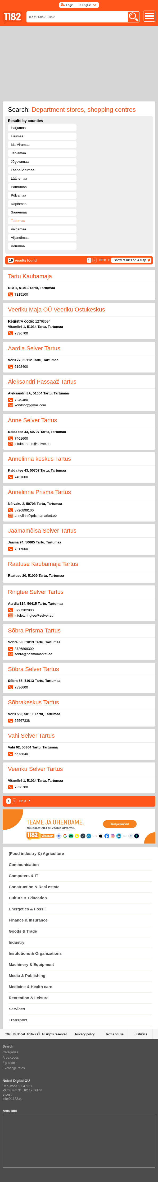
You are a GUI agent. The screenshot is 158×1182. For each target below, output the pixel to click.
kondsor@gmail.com (30, 405)
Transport (18, 1020)
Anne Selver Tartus (32, 420)
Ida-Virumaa (20, 145)
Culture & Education (28, 898)
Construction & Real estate (34, 887)
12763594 (43, 321)
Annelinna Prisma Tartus (39, 492)
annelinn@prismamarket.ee (36, 516)
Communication (24, 864)
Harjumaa (18, 128)
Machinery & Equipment (31, 964)
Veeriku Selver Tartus (35, 769)
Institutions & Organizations (35, 953)
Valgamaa (18, 229)
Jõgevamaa (20, 162)
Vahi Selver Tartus (31, 735)
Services (17, 1009)
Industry (16, 942)
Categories (10, 1052)
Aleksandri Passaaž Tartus (42, 381)
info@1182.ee (12, 1099)
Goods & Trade (23, 931)
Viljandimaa (20, 238)
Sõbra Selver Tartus (33, 669)
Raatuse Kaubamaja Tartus (43, 564)
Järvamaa (18, 153)
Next (102, 260)
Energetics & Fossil (27, 909)
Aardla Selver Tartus (34, 348)
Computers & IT (23, 875)
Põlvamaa (18, 195)
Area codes (11, 1057)
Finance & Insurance (28, 920)
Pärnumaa (19, 187)
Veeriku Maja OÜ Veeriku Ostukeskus (56, 309)
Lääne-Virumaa (22, 170)
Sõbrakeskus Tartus (33, 702)
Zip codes (9, 1063)
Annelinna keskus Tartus (39, 458)
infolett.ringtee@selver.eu (34, 615)
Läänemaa (19, 178)
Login (69, 5)
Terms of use (114, 1034)
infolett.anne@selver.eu (33, 444)
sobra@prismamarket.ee (33, 654)
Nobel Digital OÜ (28, 1034)
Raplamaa (18, 204)
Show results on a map (130, 260)
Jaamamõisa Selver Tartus (42, 530)
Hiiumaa (17, 136)
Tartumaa (18, 221)
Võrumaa (18, 246)
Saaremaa (19, 212)
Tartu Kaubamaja (30, 276)
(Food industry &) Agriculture (36, 853)
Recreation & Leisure (28, 997)
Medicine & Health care (30, 986)
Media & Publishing (27, 975)
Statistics (140, 1034)
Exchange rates (14, 1068)
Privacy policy (84, 1034)
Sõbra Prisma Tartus (34, 630)
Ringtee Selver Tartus (36, 592)
